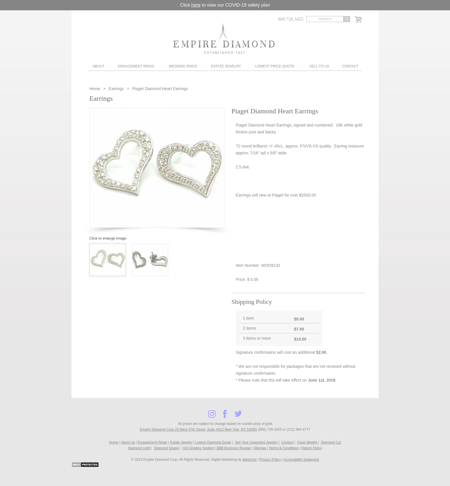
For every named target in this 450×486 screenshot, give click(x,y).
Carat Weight (307, 442)
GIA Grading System (198, 448)
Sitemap (259, 448)
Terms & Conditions (284, 448)
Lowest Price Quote (274, 66)
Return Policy (312, 448)
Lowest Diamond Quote (213, 442)
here (196, 5)
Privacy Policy (270, 460)
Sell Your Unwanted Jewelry (256, 442)
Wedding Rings (183, 66)
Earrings (116, 88)
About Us (128, 442)
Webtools (249, 460)
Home (95, 88)
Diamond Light (139, 448)
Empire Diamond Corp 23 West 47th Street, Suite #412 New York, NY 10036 (198, 429)
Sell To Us (319, 66)
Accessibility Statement (301, 460)
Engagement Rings (136, 66)
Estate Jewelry (226, 66)
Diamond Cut (331, 442)
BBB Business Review (234, 448)
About (98, 66)
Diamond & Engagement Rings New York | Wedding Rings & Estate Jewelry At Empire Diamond (224, 38)
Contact (350, 66)
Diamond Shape (166, 448)
